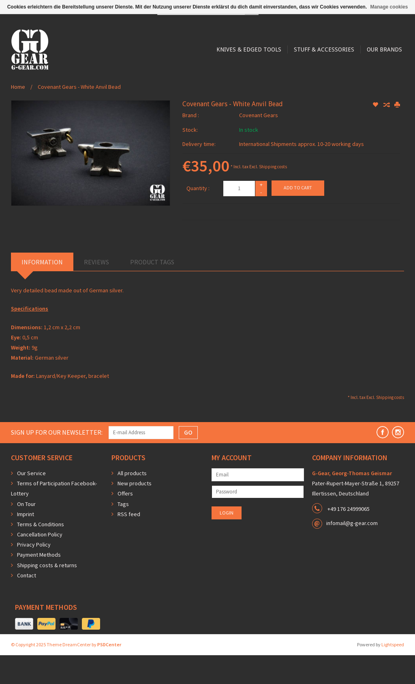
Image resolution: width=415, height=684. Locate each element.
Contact (26, 604)
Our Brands (284, 94)
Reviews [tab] (96, 291)
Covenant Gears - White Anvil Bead (79, 115)
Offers (125, 522)
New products (135, 512)
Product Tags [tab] (152, 291)
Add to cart (298, 216)
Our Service (31, 502)
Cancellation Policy (39, 563)
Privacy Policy (34, 573)
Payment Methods (39, 583)
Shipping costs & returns (47, 594)
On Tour (26, 532)
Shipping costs (273, 195)
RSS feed (129, 543)
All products (132, 502)
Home (18, 115)
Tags (123, 532)
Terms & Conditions (40, 553)
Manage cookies (389, 7)
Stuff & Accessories (222, 94)
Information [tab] (42, 291)
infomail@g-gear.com (352, 551)
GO (188, 461)
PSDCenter (109, 673)
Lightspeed (392, 673)
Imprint (25, 543)
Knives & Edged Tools (145, 94)
